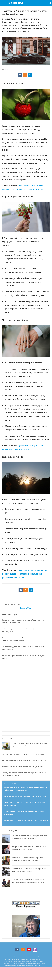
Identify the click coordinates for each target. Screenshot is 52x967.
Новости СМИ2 (25, 608)
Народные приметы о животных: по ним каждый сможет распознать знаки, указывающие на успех (25, 574)
